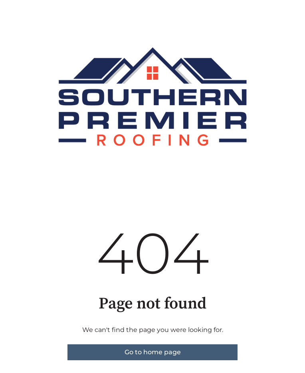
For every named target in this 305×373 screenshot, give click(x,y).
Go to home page (153, 352)
